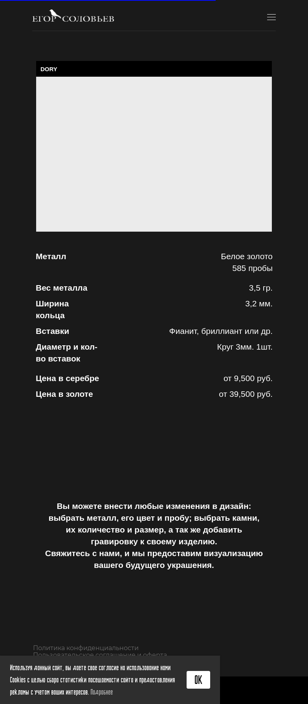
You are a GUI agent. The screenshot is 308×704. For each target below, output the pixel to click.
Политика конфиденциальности (86, 648)
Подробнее (101, 691)
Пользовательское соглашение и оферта (100, 655)
